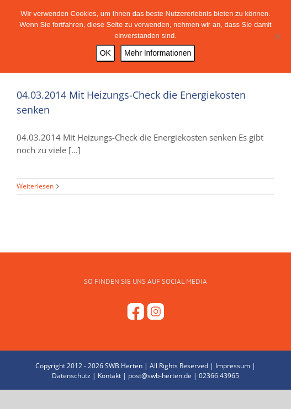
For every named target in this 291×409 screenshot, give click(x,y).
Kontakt (109, 375)
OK (105, 53)
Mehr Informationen (157, 53)
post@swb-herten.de (160, 375)
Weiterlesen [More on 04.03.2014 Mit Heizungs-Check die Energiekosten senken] (35, 186)
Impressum (232, 365)
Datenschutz (71, 375)
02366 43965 (219, 375)
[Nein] (277, 36)
